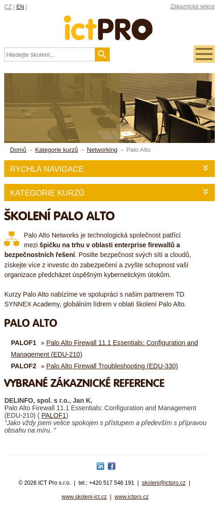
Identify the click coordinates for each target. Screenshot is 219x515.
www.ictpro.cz (131, 497)
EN (20, 7)
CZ (8, 7)
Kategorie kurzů (47, 193)
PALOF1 (53, 415)
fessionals (109, 22)
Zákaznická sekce (192, 6)
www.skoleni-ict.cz (83, 497)
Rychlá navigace (47, 169)
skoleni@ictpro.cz (164, 483)
